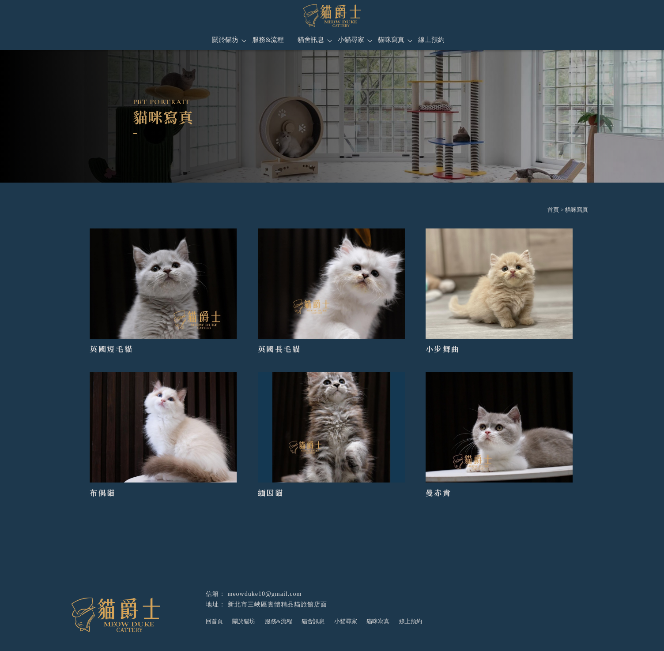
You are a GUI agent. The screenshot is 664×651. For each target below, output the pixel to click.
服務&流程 (268, 39)
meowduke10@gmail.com (265, 594)
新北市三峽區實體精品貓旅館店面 (277, 604)
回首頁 (214, 621)
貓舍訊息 (311, 39)
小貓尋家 (351, 39)
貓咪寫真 (391, 39)
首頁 (553, 209)
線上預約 (431, 39)
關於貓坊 (225, 39)
